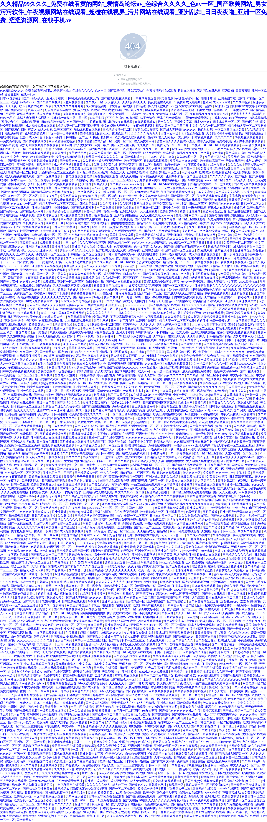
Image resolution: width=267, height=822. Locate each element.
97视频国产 (218, 582)
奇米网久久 (221, 441)
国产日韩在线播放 (224, 644)
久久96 (246, 761)
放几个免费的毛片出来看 (35, 106)
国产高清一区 (9, 211)
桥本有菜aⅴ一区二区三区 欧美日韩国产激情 (40, 180)
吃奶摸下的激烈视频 (36, 745)
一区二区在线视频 (82, 706)
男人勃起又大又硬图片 (126, 355)
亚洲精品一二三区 (150, 293)
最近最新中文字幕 (57, 706)
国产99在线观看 (126, 371)
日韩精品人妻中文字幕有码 (163, 457)
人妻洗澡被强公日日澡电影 (64, 211)
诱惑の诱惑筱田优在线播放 (226, 215)
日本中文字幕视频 (105, 663)
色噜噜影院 (87, 133)
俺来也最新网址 (21, 531)
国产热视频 (225, 234)
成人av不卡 (120, 784)
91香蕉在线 (94, 121)
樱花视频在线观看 (157, 110)
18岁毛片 (84, 227)
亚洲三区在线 (146, 472)
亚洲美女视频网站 (144, 554)
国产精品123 (48, 351)
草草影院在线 (184, 691)
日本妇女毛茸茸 (62, 426)
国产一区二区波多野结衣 (157, 675)
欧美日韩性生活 (136, 445)
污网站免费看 (258, 488)
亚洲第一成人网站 (97, 780)
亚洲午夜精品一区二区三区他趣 (187, 176)
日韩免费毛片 (157, 453)
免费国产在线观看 (80, 652)
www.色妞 (204, 238)
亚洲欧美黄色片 (35, 133)
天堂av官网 (153, 168)
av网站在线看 (210, 414)
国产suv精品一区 (119, 242)
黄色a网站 (220, 390)
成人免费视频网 (16, 543)
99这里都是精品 (41, 648)
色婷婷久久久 (114, 753)
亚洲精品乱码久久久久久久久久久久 (219, 285)
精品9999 (14, 453)
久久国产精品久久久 (180, 640)
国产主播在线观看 (240, 211)
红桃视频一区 (172, 527)
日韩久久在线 (113, 597)
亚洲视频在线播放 (249, 695)
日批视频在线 (61, 246)
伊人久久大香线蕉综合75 (219, 702)
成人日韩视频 (242, 172)
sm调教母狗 (22, 234)
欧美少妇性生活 (186, 675)
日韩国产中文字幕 (64, 227)
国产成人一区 (94, 102)
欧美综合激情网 (148, 788)
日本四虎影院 (84, 371)
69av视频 (220, 504)
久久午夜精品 (189, 745)
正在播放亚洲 (55, 457)
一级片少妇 (59, 348)
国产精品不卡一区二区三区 (207, 468)
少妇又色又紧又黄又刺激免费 (91, 231)
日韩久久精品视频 (48, 336)
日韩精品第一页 (239, 199)
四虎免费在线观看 (219, 219)
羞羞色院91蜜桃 (251, 601)
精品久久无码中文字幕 (134, 558)
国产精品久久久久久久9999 (206, 387)
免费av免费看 (121, 406)
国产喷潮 (241, 176)
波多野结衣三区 (47, 215)
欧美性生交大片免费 (15, 156)
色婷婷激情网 (27, 414)
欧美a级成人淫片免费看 (130, 137)
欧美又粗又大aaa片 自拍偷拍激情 (39, 757)
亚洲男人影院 (140, 578)
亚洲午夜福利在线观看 (249, 141)
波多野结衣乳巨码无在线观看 (99, 238)
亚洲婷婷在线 (145, 433)
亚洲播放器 (98, 593)
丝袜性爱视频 (195, 562)
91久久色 (138, 242)
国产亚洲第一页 (255, 383)
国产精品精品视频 (169, 277)
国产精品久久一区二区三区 (49, 554)
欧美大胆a (183, 332)
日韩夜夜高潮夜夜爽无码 (83, 98)
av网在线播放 (248, 492)
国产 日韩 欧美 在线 (142, 683)
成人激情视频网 (96, 106)
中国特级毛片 (171, 180)
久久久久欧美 (165, 433)
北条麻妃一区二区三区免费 (57, 172)
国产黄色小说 (78, 570)
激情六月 (226, 184)
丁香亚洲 (20, 617)
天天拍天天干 (118, 683)
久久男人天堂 (85, 250)
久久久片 (56, 492)
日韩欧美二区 (26, 344)
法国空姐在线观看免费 (95, 418)
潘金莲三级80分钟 (41, 574)
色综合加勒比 (217, 164)
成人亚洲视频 (112, 273)
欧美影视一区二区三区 (23, 519)
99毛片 (13, 238)
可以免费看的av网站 (58, 110)
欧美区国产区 (63, 129)
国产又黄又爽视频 (49, 102)
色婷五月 (52, 589)
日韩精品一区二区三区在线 (86, 254)
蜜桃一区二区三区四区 (35, 691)
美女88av (192, 621)
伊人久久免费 (29, 765)
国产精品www (119, 184)
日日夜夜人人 (86, 543)
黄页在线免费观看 (117, 578)
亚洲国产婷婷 (139, 624)
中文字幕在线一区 (200, 574)
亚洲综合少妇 (43, 609)
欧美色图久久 (69, 195)
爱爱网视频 (71, 461)
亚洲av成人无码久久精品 (162, 476)
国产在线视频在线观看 (116, 98)
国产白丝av (255, 168)
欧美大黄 (11, 504)
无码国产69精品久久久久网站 (46, 305)
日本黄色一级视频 (137, 761)
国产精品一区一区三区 (250, 344)
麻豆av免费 (190, 730)
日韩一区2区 (8, 621)
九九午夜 (25, 504)
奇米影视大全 (9, 351)
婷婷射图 (99, 695)
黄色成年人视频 (236, 153)
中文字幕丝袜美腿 (35, 398)
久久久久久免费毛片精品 (172, 800)
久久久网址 (59, 153)
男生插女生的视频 (189, 312)
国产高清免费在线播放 (69, 609)
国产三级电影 (28, 238)
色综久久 (186, 683)
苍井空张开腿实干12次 (55, 231)
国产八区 (191, 648)
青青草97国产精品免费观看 (44, 449)
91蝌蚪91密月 (89, 195)
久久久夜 (11, 106)
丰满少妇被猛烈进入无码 (231, 550)
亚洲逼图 (89, 390)
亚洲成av (178, 149)
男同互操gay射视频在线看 (49, 383)
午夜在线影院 (159, 429)
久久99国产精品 (157, 242)
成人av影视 (45, 129)
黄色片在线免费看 (23, 402)
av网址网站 (58, 410)
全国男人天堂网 (65, 375)
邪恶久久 (162, 593)
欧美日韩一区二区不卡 (23, 558)
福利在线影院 (232, 289)
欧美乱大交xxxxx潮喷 (184, 160)
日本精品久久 (132, 273)
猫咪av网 (66, 145)
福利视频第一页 (145, 585)
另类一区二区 (123, 141)
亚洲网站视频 (89, 449)
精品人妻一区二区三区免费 (177, 320)
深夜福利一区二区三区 (199, 328)
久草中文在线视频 (231, 383)
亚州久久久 (165, 121)
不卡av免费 (191, 617)
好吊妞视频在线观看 (143, 722)
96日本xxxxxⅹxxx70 (243, 363)
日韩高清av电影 (206, 636)
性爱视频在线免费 (232, 780)
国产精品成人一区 (87, 472)
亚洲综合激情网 (138, 172)
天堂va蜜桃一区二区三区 (173, 324)
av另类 (192, 449)
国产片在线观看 (241, 149)
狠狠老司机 (32, 773)
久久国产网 (258, 355)
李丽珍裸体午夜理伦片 (167, 550)
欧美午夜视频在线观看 (22, 667)
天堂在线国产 (235, 160)
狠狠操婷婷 (30, 168)
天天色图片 (103, 293)
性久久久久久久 (24, 410)
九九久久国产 (134, 648)
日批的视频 (198, 761)
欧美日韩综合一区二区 (165, 172)
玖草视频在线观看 (81, 433)
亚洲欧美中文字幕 (105, 741)
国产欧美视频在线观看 (63, 184)
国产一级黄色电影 (239, 628)
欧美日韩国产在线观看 (109, 285)
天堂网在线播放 (178, 410)
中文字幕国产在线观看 (39, 687)
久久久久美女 (249, 714)
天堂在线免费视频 (169, 117)
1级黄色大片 (84, 422)
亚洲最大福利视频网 (94, 519)
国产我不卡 (203, 543)
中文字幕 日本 (71, 726)
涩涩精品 (234, 195)
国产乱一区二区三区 (147, 527)
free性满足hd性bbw (32, 683)
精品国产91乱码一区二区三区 (151, 465)
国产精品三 (43, 613)
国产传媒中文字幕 (23, 273)
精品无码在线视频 (74, 340)
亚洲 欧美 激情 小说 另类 (21, 320)
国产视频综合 (134, 156)
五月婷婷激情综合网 (53, 433)
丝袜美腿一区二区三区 (118, 192)
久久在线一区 (154, 363)
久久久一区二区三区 (213, 125)
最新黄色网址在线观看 (202, 496)
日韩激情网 (60, 414)
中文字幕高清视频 (82, 453)
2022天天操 (7, 652)
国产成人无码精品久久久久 (178, 129)
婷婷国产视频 (162, 394)
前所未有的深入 (56, 570)
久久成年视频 (242, 102)
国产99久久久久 (67, 468)
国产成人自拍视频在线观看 (124, 281)
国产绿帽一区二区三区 (180, 250)
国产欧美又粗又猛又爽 (111, 250)
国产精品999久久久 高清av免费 (162, 328)
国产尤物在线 (83, 145)
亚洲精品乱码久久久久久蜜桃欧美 (162, 496)
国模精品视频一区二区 (118, 129)
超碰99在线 (195, 258)
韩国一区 (228, 231)
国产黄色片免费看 (201, 426)
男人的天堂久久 (236, 387)
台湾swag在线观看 (80, 511)
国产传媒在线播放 (35, 141)
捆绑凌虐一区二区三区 (85, 504)
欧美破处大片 (23, 656)
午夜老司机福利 (143, 125)
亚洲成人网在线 (99, 344)
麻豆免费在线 (184, 753)
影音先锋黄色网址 (39, 387)
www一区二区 (214, 180)
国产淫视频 (165, 796)
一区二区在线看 (247, 663)
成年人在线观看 (109, 773)
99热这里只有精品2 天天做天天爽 (217, 266)
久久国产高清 (136, 410)
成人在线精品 (146, 702)
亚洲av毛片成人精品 (30, 390)
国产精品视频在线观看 (44, 379)
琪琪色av (260, 277)
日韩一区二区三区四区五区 (64, 390)
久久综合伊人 (196, 336)
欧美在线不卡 (256, 207)
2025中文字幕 (181, 273)
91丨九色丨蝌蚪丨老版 (160, 156)
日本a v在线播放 (11, 98)
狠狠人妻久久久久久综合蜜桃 (183, 379)
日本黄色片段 (178, 765)
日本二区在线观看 (151, 164)
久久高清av (133, 114)
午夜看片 (14, 480)
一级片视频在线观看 (145, 660)
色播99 (208, 106)
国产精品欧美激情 (181, 632)
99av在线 (66, 219)
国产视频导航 (145, 593)
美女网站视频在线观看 (212, 195)
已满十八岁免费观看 (70, 644)
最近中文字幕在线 (81, 332)
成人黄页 (193, 316)
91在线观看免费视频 (185, 359)
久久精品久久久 (239, 632)
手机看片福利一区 (187, 98)
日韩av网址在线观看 (174, 426)
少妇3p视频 (212, 270)
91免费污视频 (184, 266)
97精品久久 (100, 184)
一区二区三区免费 (150, 379)
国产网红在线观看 (106, 168)
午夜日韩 (72, 632)
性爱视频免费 (29, 231)
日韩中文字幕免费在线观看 (75, 168)
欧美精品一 (75, 270)
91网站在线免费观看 (106, 328)
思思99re (116, 500)
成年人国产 (35, 110)
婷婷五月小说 (204, 753)
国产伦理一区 (9, 433)
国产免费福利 (128, 164)
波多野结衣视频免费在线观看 (39, 145)
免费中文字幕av (69, 429)
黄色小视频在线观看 (87, 110)
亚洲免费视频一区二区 (200, 149)
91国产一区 (129, 609)
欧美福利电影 (31, 480)
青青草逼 (142, 429)
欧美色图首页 (106, 375)
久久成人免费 (169, 660)
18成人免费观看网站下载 (42, 301)
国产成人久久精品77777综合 (234, 192)
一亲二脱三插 (106, 207)
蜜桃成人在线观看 (220, 207)
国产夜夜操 (136, 363)
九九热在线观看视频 (52, 667)
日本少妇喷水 (72, 492)
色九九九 (7, 597)
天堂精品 (194, 578)
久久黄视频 (65, 515)
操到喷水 (107, 137)
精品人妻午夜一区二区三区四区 (233, 445)
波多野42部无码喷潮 (21, 644)
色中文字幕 (141, 246)
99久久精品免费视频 (52, 270)
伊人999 (204, 394)
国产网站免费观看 (52, 258)
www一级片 (191, 550)
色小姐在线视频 (119, 227)
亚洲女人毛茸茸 (194, 597)
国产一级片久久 (34, 98)
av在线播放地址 (133, 390)
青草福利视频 (120, 484)
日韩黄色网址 (158, 784)
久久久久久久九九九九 (69, 106)
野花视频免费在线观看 (248, 219)
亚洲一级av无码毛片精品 (147, 398)
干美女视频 (204, 110)
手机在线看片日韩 (81, 398)
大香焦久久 (206, 351)
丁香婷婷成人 (244, 297)
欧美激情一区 (55, 223)
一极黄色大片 (239, 110)
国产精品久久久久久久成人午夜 (180, 710)
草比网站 (186, 418)
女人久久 (149, 114)
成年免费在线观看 (147, 192)
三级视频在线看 (130, 149)
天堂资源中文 (111, 671)
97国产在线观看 (202, 437)
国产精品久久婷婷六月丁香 (140, 199)
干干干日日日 (155, 351)
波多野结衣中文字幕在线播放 (201, 231)
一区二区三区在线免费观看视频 (21, 426)
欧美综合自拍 (227, 449)
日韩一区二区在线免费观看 (106, 437)
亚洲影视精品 (100, 223)
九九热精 (80, 500)
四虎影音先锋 (89, 203)
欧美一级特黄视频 (69, 277)
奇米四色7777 (17, 418)
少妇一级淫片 (37, 184)
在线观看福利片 (29, 621)
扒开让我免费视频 (60, 741)
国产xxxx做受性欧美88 (38, 788)
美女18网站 (41, 453)
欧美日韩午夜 (169, 211)
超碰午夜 (134, 250)
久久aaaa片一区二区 (190, 156)
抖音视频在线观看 (169, 406)
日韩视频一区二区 (76, 137)
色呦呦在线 (221, 110)
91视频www (220, 117)
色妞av (207, 102)
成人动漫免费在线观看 (41, 125)
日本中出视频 (46, 468)
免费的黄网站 (14, 628)
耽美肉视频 (111, 297)
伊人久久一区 (219, 363)
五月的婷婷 (210, 511)
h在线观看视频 (39, 578)
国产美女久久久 (99, 484)
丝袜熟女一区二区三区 (180, 398)
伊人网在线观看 (148, 254)
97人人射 (247, 527)
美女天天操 (128, 348)
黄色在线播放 (192, 527)
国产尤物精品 (105, 706)
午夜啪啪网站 (234, 133)
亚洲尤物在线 (117, 441)
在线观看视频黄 (238, 808)
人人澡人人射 (201, 324)
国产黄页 (23, 262)
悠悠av (122, 449)
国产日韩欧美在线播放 (241, 312)
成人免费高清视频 (49, 114)
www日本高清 (209, 617)
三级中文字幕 (183, 121)
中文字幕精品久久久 (88, 192)
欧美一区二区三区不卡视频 (41, 219)
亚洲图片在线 (119, 351)
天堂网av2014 (215, 133)
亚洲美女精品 (233, 223)
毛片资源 (6, 710)
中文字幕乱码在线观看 (88, 621)
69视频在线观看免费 (248, 137)
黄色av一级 (111, 211)
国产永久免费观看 (223, 515)
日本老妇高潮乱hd (48, 601)
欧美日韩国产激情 (42, 156)
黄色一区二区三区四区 (23, 195)
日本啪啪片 (47, 359)
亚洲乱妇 (231, 301)
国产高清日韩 (161, 714)
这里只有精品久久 (73, 379)
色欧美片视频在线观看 (103, 149)
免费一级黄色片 (220, 320)
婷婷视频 (187, 484)
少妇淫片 (86, 184)
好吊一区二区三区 (238, 484)
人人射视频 (21, 437)
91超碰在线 (242, 652)
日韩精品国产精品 (219, 336)
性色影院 (185, 769)
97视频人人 (146, 800)
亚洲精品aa (182, 437)
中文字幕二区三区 (242, 375)
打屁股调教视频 (226, 328)
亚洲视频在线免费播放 (250, 250)
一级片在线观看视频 (214, 359)
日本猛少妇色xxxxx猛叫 (93, 172)
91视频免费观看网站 (196, 117)
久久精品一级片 (227, 398)
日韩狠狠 (225, 741)
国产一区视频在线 (49, 176)
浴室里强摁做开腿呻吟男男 (26, 589)
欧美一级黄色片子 (207, 589)
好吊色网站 (101, 320)
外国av (128, 418)
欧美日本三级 (174, 648)
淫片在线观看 (134, 457)
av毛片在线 (44, 363)
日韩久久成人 (206, 398)
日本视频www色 (18, 316)
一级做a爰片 (235, 582)
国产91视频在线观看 (13, 324)
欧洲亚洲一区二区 (59, 546)
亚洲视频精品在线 (202, 429)
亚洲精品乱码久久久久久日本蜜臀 (174, 238)
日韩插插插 (214, 242)
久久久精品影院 (175, 316)
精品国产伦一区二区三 (178, 262)
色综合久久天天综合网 (102, 340)
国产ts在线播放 (250, 371)
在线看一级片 (43, 531)
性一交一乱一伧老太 (82, 465)
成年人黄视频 (206, 141)
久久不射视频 (20, 734)
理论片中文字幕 (48, 309)
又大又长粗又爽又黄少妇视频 (72, 285)
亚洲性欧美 (129, 671)
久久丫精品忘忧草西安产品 (80, 496)
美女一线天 (28, 309)
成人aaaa (143, 371)
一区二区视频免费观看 (185, 593)
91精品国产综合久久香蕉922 (61, 406)
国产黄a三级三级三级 (96, 406)
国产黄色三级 (58, 398)
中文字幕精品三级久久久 (249, 320)
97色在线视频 (20, 500)
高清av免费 (27, 582)
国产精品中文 (180, 671)
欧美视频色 (135, 582)
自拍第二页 (144, 348)
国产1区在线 (250, 121)
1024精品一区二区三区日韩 (187, 242)
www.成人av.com (216, 558)
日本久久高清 (204, 192)
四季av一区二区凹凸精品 (113, 461)
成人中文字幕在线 (226, 437)
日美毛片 (201, 402)
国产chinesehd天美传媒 (219, 613)
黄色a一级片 (223, 426)
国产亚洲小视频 (21, 328)
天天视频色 (246, 449)
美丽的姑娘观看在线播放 (177, 192)
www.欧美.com (248, 281)
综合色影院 (199, 566)
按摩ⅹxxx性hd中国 (232, 418)
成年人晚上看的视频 (30, 429)
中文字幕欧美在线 (194, 164)
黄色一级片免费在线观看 (209, 808)
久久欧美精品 (104, 371)
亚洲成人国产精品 (75, 344)
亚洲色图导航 (227, 98)
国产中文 (197, 726)
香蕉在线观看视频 (146, 129)
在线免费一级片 (217, 562)
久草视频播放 (123, 246)
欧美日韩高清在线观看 (43, 160)
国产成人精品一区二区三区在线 (115, 262)
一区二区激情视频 (161, 488)
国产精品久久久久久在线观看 (84, 566)
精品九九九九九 (241, 114)
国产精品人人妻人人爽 (29, 570)
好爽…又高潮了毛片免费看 (74, 262)
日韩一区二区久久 (253, 203)
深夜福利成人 (257, 153)
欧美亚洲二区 (96, 816)
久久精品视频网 (209, 675)
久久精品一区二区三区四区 (120, 277)
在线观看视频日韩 (177, 363)
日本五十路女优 (236, 340)
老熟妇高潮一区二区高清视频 (193, 390)
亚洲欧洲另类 (227, 816)
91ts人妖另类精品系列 (235, 270)
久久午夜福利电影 (126, 511)
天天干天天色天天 (173, 535)
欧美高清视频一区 (253, 266)
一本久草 (166, 390)
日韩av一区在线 (60, 578)
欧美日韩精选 (43, 328)
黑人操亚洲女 (156, 410)
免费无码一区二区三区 (172, 145)
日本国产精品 (112, 301)
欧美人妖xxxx (29, 199)
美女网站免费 (49, 507)
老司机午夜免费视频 (73, 507)
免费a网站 (49, 281)
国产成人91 (243, 231)
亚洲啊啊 (33, 714)
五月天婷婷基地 (27, 258)
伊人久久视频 (129, 176)
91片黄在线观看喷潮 (234, 355)
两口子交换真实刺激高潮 (92, 355)
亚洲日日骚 (99, 227)
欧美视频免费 (238, 117)
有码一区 (20, 753)
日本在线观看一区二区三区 (224, 597)
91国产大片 (238, 168)
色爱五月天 (118, 172)
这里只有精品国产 (106, 488)
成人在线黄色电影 (72, 215)
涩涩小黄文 (250, 289)
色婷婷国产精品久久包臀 (76, 309)
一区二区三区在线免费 (230, 129)
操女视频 (218, 153)
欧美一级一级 (128, 195)
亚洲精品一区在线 (28, 652)
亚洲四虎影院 (63, 500)
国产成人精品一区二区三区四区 (111, 180)
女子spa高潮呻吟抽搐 (70, 156)
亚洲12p (57, 461)
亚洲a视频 (151, 582)
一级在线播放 (119, 270)
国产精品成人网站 (32, 211)
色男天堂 (181, 215)
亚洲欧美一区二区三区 (153, 309)
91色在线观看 (81, 188)
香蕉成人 (120, 734)
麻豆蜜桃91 (225, 297)
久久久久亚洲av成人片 (43, 250)
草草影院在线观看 (122, 234)
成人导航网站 (78, 539)
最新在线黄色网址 (157, 804)
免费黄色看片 (106, 617)
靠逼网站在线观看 (214, 211)
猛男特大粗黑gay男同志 (202, 519)
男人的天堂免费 (158, 106)
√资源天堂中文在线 (161, 753)
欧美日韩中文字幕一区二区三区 (164, 628)
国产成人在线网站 (158, 359)
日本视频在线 (153, 738)
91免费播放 (202, 644)
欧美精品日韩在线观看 (208, 301)
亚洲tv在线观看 (42, 207)
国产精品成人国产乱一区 (179, 168)
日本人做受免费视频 (201, 624)
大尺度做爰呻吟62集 (115, 110)
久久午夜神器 (109, 203)
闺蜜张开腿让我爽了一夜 (147, 480)
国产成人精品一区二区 (232, 488)
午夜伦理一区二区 (253, 367)
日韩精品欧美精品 (53, 121)
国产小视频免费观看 (146, 613)
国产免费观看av (15, 110)
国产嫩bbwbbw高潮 (42, 780)
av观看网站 (248, 414)
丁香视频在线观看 (49, 344)
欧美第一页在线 (215, 156)
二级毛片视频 (104, 675)
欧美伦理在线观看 (254, 773)
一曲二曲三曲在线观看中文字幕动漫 (173, 422)
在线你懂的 (85, 141)
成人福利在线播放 (66, 593)
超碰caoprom (75, 305)
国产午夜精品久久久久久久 (55, 804)
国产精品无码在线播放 (151, 234)
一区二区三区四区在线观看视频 (165, 184)
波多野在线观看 (115, 562)
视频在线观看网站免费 (104, 749)
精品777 (27, 453)
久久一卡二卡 (200, 363)
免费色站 (162, 114)
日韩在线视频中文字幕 (206, 289)
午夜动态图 (203, 749)
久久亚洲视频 (149, 211)
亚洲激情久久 (60, 453)
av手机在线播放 (130, 289)
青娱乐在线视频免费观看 (45, 476)
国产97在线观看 (117, 426)
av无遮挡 (127, 550)
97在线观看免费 (47, 488)
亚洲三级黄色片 (228, 714)
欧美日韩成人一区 (41, 324)
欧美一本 (83, 199)
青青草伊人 (137, 270)
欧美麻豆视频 (9, 145)
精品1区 (102, 476)
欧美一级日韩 (92, 211)
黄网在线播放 (254, 133)
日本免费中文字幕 (79, 695)
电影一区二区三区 (136, 515)
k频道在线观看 (230, 145)
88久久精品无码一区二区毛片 (150, 227)
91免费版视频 (94, 305)
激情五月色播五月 (178, 566)
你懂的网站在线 (133, 523)
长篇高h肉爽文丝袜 (163, 312)
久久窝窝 (51, 429)
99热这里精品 (258, 117)
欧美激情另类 (78, 153)
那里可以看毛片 (118, 394)
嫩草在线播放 (26, 114)
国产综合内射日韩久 (148, 219)
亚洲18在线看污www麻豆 (70, 149)
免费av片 (254, 340)
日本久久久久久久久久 (133, 312)
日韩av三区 (228, 531)
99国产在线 (180, 741)
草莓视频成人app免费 (236, 792)
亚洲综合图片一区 (233, 461)
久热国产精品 (207, 449)
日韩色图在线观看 (106, 348)
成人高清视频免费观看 (197, 371)
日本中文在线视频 (99, 730)
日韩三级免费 (163, 589)
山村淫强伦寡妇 (21, 636)
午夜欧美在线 (230, 414)
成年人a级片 (254, 160)
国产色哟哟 (44, 285)
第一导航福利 (79, 180)
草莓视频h (80, 578)
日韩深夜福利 (66, 422)
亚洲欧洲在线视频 (203, 332)
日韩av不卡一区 (61, 730)
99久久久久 (73, 457)
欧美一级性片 (69, 589)
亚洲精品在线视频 (68, 687)
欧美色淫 (149, 792)
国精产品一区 (103, 141)
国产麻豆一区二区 (148, 207)
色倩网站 (256, 605)
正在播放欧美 (179, 429)
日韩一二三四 (20, 484)
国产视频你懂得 (16, 129)
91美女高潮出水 (98, 500)
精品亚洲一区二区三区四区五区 (132, 344)
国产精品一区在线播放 (246, 784)
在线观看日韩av (145, 121)
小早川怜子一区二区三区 (38, 422)
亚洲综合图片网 (153, 250)
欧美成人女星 (227, 640)
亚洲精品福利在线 (20, 632)
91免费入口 (24, 702)
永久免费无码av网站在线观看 (204, 340)
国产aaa (96, 188)
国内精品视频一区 (100, 734)
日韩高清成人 (83, 164)
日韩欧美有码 (197, 539)
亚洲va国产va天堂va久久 (236, 511)
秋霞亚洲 (220, 699)
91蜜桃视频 (32, 628)
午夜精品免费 (150, 562)
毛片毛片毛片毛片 (175, 718)
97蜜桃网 (132, 117)
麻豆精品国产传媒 (209, 500)
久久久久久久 (224, 137)
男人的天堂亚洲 (175, 449)
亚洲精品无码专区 (219, 246)
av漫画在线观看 (147, 320)
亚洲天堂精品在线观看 (70, 699)
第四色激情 (119, 133)
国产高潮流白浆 (191, 344)
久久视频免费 (9, 270)
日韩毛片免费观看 (125, 293)
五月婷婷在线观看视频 (75, 441)
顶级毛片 (43, 722)
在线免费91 (148, 277)
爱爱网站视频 (237, 156)
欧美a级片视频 (257, 593)
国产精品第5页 (177, 601)
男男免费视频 (106, 527)
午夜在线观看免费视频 (171, 574)
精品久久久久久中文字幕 (193, 153)
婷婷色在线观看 (229, 788)
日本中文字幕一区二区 (180, 605)
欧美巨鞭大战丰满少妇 (65, 656)
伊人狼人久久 (29, 359)
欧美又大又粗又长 (235, 667)
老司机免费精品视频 (230, 624)
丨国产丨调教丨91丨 (139, 507)
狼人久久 (137, 110)
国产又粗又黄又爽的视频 (186, 309)
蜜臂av (32, 129)
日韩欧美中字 (257, 309)
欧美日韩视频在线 (43, 484)
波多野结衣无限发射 (88, 219)
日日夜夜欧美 (49, 195)
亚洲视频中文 (248, 301)
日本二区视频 (237, 593)
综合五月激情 (20, 566)
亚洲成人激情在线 (23, 441)
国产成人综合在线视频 (90, 426)
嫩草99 (152, 137)
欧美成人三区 (198, 215)
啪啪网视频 (112, 550)
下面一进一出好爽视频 (63, 133)
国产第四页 (66, 351)
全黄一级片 (102, 145)
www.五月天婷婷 (199, 445)
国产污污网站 (75, 258)
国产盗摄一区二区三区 (182, 609)
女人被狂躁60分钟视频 (171, 258)
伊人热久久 (7, 254)
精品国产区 (44, 164)
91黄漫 (92, 710)
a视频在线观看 (105, 332)
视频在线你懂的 (11, 223)
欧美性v (255, 808)
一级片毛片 (187, 348)
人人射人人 (148, 324)
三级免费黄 (71, 449)
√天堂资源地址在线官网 (187, 106)
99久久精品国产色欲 (213, 745)
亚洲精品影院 (188, 223)
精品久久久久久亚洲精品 (198, 305)
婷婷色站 (239, 207)
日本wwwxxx (203, 121)
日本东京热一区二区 (226, 121)
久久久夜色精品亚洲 (93, 242)
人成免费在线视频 (137, 687)
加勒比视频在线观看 (87, 129)
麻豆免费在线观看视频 (210, 484)
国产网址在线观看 (215, 199)
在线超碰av (136, 726)
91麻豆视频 (178, 578)
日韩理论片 (128, 472)
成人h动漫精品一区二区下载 (19, 172)
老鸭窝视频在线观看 (21, 488)
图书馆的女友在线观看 (118, 121)
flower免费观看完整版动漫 (207, 800)
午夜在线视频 (161, 297)
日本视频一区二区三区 (204, 145)
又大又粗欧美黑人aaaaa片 (181, 188)
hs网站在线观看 (15, 679)
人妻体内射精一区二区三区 (49, 234)
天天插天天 (113, 102)
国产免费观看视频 (26, 710)
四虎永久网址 (160, 578)
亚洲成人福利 (166, 702)
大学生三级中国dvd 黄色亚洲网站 (63, 312)
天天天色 (69, 476)
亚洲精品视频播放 (126, 215)
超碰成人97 (67, 250)
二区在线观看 (152, 718)
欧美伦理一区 (63, 761)
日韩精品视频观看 (156, 160)
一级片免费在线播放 (93, 648)
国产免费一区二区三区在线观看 (185, 219)
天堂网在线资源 (73, 102)
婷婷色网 (40, 293)
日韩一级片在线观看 (173, 254)
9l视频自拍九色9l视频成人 (25, 671)
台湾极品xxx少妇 (51, 137)
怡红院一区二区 (219, 687)
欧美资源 (205, 172)
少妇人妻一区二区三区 (51, 254)
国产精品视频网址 (29, 675)
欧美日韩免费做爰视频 (104, 546)
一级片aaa (180, 445)
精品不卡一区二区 (80, 383)
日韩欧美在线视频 (228, 429)
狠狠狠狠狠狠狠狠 (123, 223)
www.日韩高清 (133, 808)
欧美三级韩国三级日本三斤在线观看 (91, 605)
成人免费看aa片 (144, 141)
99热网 (87, 328)
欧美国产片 (168, 199)
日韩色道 (140, 106)
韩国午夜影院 (66, 359)
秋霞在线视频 (209, 383)
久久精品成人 (146, 531)
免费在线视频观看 (106, 176)
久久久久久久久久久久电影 (35, 640)
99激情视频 (212, 379)
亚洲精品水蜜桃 (157, 492)
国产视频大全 (17, 160)
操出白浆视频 (30, 121)
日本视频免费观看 (145, 98)
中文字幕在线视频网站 (189, 523)
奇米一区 (34, 418)
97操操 (92, 792)
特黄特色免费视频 (83, 293)
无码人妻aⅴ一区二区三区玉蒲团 (220, 621)
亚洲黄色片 (131, 324)
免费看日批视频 (50, 242)
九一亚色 (152, 390)
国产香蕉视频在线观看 (219, 344)
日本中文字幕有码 (123, 320)
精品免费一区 (230, 367)
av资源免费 (249, 195)
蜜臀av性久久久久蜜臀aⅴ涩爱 (176, 141)
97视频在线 (52, 726)
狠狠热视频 (219, 324)
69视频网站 (24, 609)
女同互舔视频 (154, 316)
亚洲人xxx (103, 133)
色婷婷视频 (225, 141)
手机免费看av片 (33, 223)
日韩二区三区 (198, 203)
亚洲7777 (43, 410)
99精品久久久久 (111, 632)
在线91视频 (128, 309)
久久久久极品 (9, 582)
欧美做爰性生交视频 (62, 141)
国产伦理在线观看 (119, 613)
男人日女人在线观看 (179, 480)
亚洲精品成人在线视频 (47, 266)
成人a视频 (226, 656)
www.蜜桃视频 (251, 145)
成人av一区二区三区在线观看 (202, 667)
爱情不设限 (16, 277)
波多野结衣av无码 (183, 110)
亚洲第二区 (21, 741)
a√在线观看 (92, 609)
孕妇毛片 (226, 589)
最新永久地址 (9, 359)
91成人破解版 (57, 289)
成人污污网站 (222, 102)
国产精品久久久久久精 (224, 203)
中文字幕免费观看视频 (171, 539)
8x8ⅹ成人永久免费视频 (75, 301)
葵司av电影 (127, 383)
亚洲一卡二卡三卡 (169, 773)
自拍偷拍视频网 (179, 289)
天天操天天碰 (204, 632)
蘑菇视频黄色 (65, 355)
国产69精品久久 (184, 636)
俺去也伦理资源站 (193, 281)
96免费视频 (205, 168)
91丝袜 (151, 773)
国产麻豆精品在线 (86, 761)
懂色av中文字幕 (174, 621)
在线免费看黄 (14, 133)
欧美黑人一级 (23, 796)
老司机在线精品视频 (213, 188)
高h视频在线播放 (28, 297)
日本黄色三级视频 (120, 106)
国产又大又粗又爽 (123, 145)
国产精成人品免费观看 (131, 453)
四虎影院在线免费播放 (232, 305)
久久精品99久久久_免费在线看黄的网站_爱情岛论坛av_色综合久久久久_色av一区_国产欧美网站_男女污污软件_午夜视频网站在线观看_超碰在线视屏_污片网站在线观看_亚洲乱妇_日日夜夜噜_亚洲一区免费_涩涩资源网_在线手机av (133, 12)
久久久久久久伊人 (222, 176)
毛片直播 (220, 632)
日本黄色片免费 (202, 137)
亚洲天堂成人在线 (84, 246)
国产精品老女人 (70, 160)
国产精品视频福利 (83, 207)
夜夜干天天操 (218, 227)
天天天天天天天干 (137, 305)
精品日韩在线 (64, 324)
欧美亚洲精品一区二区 (29, 465)
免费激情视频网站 (217, 546)
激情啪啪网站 (176, 519)
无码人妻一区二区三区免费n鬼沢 (141, 663)
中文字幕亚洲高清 (166, 418)
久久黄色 (77, 562)
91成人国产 (91, 812)
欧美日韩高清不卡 (23, 102)
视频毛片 (137, 804)
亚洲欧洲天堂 (26, 164)
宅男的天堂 (124, 605)
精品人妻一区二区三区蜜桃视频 (78, 125)
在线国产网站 (64, 640)
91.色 (193, 394)
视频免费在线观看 (75, 437)
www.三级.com (183, 589)
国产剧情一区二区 (183, 195)
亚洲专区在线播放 (114, 601)
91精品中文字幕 (53, 585)
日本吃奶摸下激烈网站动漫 (156, 266)
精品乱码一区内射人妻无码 (184, 270)
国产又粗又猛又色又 (156, 273)
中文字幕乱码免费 (204, 488)
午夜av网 (168, 613)
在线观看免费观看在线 (127, 231)
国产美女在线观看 (214, 593)
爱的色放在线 (252, 238)
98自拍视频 (137, 351)
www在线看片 (149, 367)
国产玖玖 (238, 465)
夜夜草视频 (239, 273)
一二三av (133, 562)
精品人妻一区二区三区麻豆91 (58, 203)
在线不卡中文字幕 (140, 441)
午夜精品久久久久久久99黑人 (27, 367)
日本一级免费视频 (194, 207)
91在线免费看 (128, 574)
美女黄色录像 (71, 773)
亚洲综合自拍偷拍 (77, 223)
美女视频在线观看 (86, 808)
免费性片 (108, 258)
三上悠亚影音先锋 (144, 406)
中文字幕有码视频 (17, 554)
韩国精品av (62, 788)
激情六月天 (93, 258)
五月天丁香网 (55, 98)
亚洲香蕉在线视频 (106, 383)
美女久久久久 (246, 702)
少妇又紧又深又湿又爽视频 (143, 285)
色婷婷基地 (38, 546)
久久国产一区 (29, 351)
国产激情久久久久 (69, 402)
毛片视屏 (223, 149)
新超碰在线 (221, 168)
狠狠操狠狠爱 (175, 461)
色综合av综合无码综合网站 (231, 574)
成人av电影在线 (44, 550)
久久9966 (221, 433)
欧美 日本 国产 (21, 383)
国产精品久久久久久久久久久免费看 (226, 679)
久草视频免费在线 (105, 164)
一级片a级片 (190, 172)
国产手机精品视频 (132, 168)
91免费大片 (82, 324)
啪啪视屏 (74, 289)
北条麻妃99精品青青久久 (30, 289)
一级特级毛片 (155, 270)
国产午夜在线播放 (155, 289)
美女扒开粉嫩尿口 (135, 301)
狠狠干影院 (209, 98)
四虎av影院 (113, 523)
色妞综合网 (185, 402)
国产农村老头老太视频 (115, 812)
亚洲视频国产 (175, 511)
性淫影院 (169, 153)
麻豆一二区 (127, 340)
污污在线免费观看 (192, 133)
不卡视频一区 (165, 332)
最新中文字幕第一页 (67, 328)
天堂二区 (161, 632)
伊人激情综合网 (107, 574)
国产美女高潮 (9, 281)
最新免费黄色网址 (109, 390)
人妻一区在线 (163, 757)
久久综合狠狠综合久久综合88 (88, 234)
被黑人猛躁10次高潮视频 (223, 761)
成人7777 (216, 223)
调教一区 (194, 679)
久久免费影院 (243, 589)
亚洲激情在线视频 (38, 246)
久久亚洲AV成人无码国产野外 (103, 160)
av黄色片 (244, 316)
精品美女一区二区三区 (20, 804)
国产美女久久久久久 (171, 375)
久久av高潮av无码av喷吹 (247, 348)
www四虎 (136, 184)
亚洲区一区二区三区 (71, 281)
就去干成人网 (29, 137)
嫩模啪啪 (123, 398)
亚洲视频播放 (49, 765)
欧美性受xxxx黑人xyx (204, 410)
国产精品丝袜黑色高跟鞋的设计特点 (99, 515)
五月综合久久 (10, 121)
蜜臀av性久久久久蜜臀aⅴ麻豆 (236, 457)
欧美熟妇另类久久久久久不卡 (88, 414)
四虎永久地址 (127, 539)
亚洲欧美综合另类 (212, 777)
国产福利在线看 (136, 691)
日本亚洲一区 (179, 114)
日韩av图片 (233, 718)
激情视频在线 (127, 379)
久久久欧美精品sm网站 (194, 515)
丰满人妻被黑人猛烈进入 (34, 117)
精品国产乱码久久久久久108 (104, 156)
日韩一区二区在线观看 (15, 207)
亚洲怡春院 (184, 301)
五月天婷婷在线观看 (13, 780)
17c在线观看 (205, 250)
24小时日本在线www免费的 (100, 289)
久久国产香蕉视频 (100, 153)
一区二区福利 (108, 195)
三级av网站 (80, 546)
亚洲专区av (142, 550)
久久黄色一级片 (30, 281)
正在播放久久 (238, 390)
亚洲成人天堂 (181, 585)
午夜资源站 (90, 457)
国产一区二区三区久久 (106, 199)
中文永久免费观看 (250, 531)
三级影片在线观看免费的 (58, 445)
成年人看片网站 (11, 816)
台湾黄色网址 (17, 250)
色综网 (97, 301)
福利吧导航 (179, 227)
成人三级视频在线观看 (69, 702)
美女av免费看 (79, 722)
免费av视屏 (101, 316)
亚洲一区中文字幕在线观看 (214, 605)
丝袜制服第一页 (124, 429)
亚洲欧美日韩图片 (217, 765)
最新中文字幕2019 (226, 371)
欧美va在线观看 (213, 312)
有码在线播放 (125, 207)
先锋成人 (26, 624)
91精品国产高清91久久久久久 (24, 188)
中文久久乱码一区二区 (92, 359)
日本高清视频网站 (241, 476)
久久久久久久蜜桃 (66, 648)
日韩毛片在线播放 (221, 406)
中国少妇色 (62, 207)
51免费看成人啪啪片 (187, 102)
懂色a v (170, 301)
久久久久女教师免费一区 (85, 273)
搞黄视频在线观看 (160, 102)
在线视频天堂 (244, 262)
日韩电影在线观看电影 (78, 176)
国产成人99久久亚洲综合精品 (184, 293)
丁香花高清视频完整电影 (127, 316)
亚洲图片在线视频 (204, 273)
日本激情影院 (208, 730)
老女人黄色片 (167, 137)
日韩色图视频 (62, 387)
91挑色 (95, 137)
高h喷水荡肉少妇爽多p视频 (162, 281)
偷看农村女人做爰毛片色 (90, 363)
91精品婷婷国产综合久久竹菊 (136, 375)
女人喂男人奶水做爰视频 (203, 461)
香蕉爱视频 (246, 640)
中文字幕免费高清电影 (154, 195)
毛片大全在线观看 (140, 652)
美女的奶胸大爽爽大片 (116, 125)
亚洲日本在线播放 (79, 769)
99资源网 (49, 355)
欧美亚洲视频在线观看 (168, 414)
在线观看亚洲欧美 (29, 355)
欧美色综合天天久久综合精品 (200, 355)
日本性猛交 (227, 738)
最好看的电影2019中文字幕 (73, 663)
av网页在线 (236, 562)
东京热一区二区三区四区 (76, 488)
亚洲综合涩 (212, 796)
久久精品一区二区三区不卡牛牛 (208, 375)
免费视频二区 (23, 293)
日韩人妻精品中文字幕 (121, 254)
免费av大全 (105, 246)
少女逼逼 (223, 273)
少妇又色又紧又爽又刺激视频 (123, 188)
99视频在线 (229, 379)
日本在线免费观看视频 (187, 297)
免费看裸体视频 (217, 476)
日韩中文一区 (170, 133)
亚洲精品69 (15, 687)
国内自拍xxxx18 (91, 535)
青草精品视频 (92, 277)
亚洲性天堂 (222, 106)
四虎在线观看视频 (150, 621)
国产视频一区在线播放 (187, 714)
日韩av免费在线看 (192, 706)
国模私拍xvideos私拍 (204, 738)
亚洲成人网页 (196, 507)
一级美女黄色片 (116, 566)
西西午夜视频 (115, 117)
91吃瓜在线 (143, 741)
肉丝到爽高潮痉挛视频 (78, 114)
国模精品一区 (153, 188)
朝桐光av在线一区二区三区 (70, 117)
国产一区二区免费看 (128, 153)
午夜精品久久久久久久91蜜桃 (209, 114)
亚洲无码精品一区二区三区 (68, 777)
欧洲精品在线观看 (189, 199)
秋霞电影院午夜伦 (165, 223)
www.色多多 (213, 792)
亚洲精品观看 (240, 293)
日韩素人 (43, 582)
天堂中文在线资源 (96, 270)
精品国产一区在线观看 (203, 734)
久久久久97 (235, 164)
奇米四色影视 (137, 449)
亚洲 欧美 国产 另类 (233, 410)
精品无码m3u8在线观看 (74, 714)
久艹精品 (210, 297)
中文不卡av (101, 433)
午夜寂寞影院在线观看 (40, 277)
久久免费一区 (146, 145)
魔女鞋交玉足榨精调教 (72, 484)
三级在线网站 (103, 511)
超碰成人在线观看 (209, 554)
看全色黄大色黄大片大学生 (48, 316)
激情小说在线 (17, 184)
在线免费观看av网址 (69, 780)
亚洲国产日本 (71, 336)
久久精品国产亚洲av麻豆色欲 (193, 441)
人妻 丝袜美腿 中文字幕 (27, 695)
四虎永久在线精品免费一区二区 (128, 816)
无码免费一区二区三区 (87, 718)
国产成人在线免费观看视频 (162, 231)
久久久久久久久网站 (30, 527)
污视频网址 (140, 422)
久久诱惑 (125, 203)
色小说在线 (232, 578)
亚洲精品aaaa (145, 539)
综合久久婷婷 (212, 527)
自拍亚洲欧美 (176, 336)
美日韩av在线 (105, 453)
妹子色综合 (148, 117)
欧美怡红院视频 (190, 211)
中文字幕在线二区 (89, 445)
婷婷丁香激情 (55, 800)
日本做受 (228, 609)
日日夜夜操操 (34, 792)
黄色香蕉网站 (91, 765)
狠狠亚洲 (203, 320)
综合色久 (148, 258)
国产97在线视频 (193, 180)
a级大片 (204, 223)
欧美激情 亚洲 (222, 172)
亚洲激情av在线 (238, 188)
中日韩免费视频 (150, 387)
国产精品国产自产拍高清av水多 (52, 192)
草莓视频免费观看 (152, 176)
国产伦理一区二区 (107, 309)
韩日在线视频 (224, 262)
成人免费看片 (152, 153)
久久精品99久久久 (134, 102)
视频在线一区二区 (26, 507)
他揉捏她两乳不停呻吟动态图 (58, 238)
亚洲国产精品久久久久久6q (60, 418)
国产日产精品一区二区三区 (50, 504)
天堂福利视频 (214, 258)
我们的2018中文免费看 (109, 114)
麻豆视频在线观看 (161, 691)
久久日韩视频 (198, 227)
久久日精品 (38, 566)
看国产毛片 (220, 238)
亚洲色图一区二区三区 (58, 472)
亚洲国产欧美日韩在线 (175, 367)
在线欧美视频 (237, 558)
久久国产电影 (76, 121)
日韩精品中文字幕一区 (203, 184)
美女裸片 (184, 137)
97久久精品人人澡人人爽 (148, 461)
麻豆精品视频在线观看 (170, 507)
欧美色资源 (166, 98)
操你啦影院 (205, 129)
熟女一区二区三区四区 (208, 453)
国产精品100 (231, 527)
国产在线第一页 (41, 500)
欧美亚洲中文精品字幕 (97, 429)
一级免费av (155, 449)
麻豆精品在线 (29, 242)
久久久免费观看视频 (15, 492)
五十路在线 (235, 324)
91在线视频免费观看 (78, 320)
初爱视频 (100, 394)
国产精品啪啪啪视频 (237, 500)
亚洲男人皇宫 (161, 741)
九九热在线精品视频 (21, 336)
